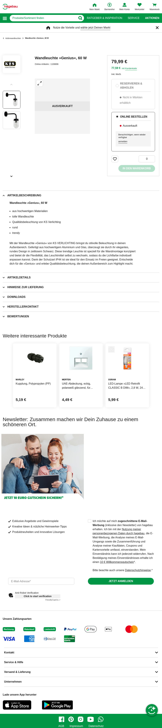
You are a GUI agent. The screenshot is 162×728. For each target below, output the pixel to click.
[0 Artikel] (147, 158)
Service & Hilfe (13, 662)
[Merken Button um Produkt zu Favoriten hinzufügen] (114, 159)
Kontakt (9, 652)
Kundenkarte (131, 68)
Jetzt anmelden (121, 581)
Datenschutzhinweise (138, 570)
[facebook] (61, 719)
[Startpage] (10, 6)
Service (134, 18)
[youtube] (90, 719)
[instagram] (80, 719)
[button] (5, 18)
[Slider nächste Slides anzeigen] (11, 175)
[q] (43, 18)
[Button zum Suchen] (80, 18)
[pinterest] (71, 719)
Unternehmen (13, 681)
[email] (41, 581)
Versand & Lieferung (17, 671)
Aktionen (152, 18)
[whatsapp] (100, 719)
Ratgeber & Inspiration (104, 18)
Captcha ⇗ (52, 600)
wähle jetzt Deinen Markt (95, 27)
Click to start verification (37, 596)
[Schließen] (157, 28)
